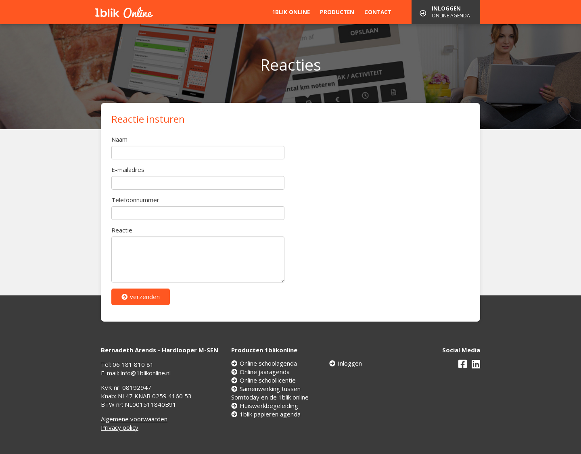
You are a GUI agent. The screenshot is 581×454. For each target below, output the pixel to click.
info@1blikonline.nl (146, 373)
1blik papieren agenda (266, 414)
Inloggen (345, 363)
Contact (377, 12)
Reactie (121, 230)
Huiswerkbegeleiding (264, 406)
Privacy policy (119, 427)
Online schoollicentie (263, 380)
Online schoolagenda (264, 363)
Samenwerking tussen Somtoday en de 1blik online (270, 393)
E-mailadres (127, 169)
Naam (119, 139)
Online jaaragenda (260, 372)
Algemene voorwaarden (134, 419)
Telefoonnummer (135, 200)
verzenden (140, 297)
